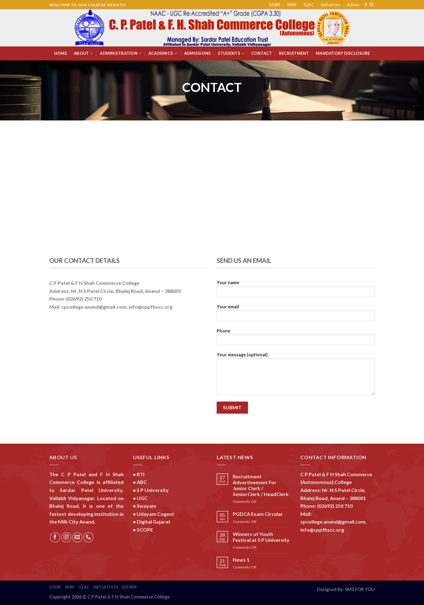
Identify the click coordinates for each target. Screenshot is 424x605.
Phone (296, 339)
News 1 (241, 560)
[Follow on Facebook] (366, 5)
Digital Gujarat (153, 521)
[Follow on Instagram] (371, 5)
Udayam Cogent (155, 514)
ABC (142, 482)
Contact (261, 53)
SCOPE (145, 530)
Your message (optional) (296, 376)
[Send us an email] (77, 537)
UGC (142, 498)
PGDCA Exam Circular (258, 514)
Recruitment (294, 53)
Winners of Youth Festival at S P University (261, 537)
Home (60, 53)
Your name (296, 290)
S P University (153, 490)
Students (231, 53)
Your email (296, 314)
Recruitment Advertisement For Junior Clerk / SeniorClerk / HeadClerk (261, 485)
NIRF (292, 4)
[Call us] (88, 537)
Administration (120, 53)
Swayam (146, 506)
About (83, 53)
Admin (353, 4)
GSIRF (274, 4)
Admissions (197, 53)
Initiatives (330, 4)
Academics (162, 53)
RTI (140, 474)
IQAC (309, 4)
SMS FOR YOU (360, 589)
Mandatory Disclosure (343, 53)
